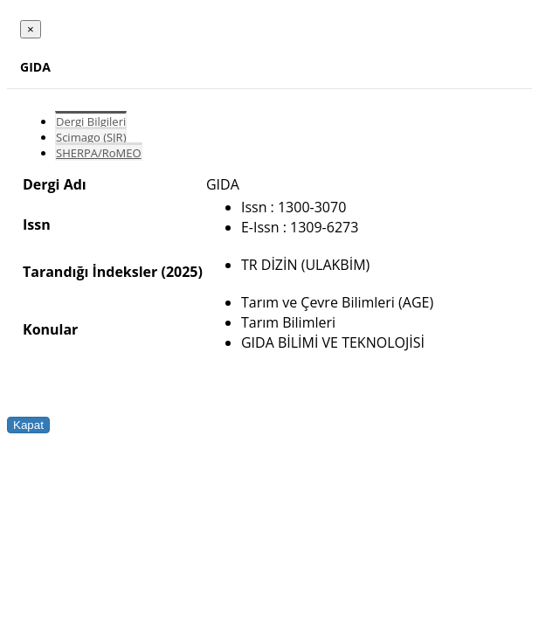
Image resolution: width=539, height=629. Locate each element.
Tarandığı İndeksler (90, 271)
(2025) (181, 271)
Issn (37, 224)
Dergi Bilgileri (91, 121)
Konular (50, 329)
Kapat (28, 425)
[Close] (30, 29)
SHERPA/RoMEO (99, 153)
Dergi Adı (54, 184)
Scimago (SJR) (91, 137)
